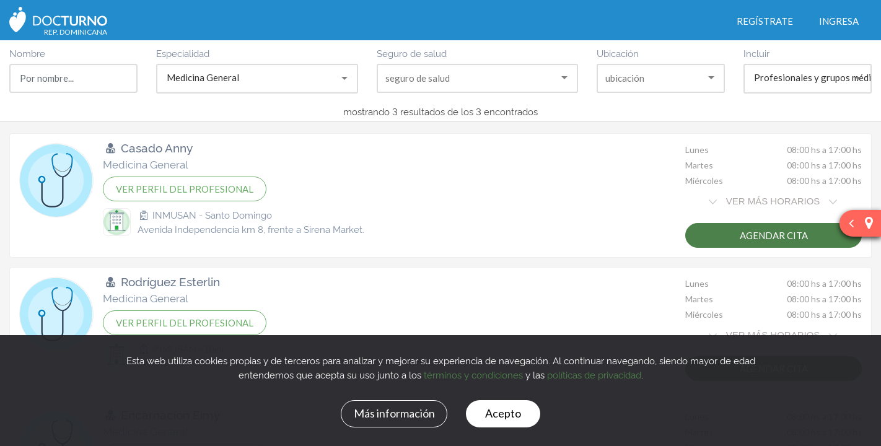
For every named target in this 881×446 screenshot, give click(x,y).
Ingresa (839, 21)
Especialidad (182, 52)
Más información (394, 413)
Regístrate (765, 21)
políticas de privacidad (594, 374)
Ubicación (618, 52)
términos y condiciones (473, 374)
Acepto (503, 413)
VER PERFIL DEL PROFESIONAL (184, 189)
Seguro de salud (412, 52)
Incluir (756, 52)
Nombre (27, 52)
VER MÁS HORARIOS (772, 201)
